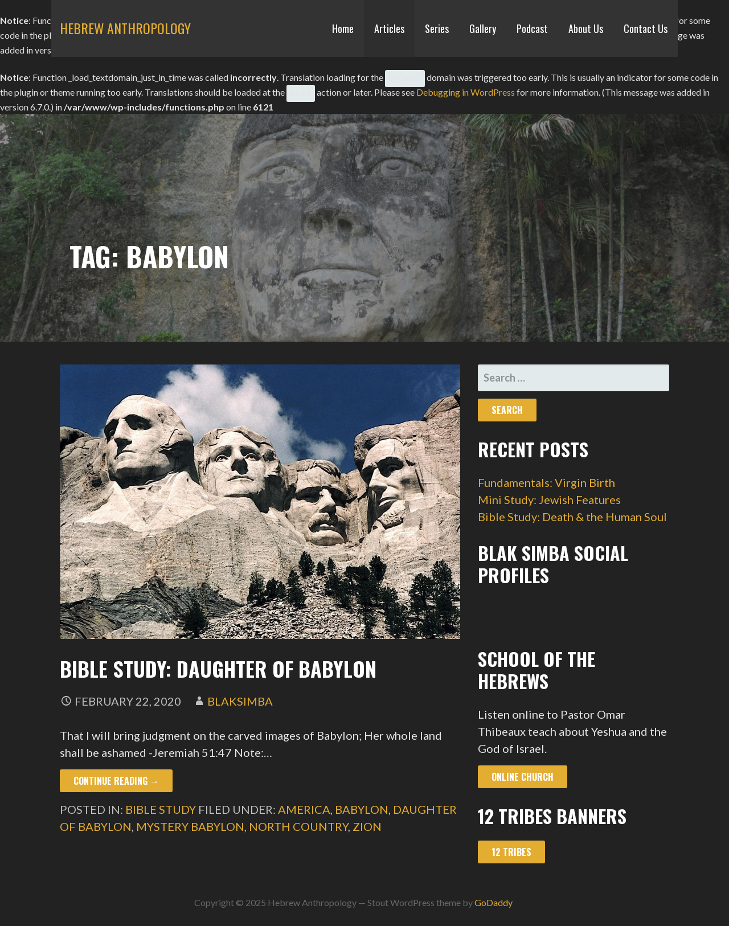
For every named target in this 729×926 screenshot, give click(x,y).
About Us (585, 28)
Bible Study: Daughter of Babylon (218, 664)
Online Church (523, 772)
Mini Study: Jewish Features (549, 495)
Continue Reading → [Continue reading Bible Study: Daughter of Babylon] (116, 776)
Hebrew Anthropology (125, 28)
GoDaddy (493, 897)
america (304, 805)
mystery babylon (190, 822)
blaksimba (240, 696)
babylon (361, 805)
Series (437, 28)
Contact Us (645, 28)
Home (343, 28)
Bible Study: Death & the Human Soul (572, 512)
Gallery (482, 28)
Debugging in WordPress (465, 88)
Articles (389, 28)
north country (298, 822)
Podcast (532, 28)
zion (367, 822)
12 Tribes (511, 847)
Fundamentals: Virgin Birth (546, 478)
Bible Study (160, 805)
